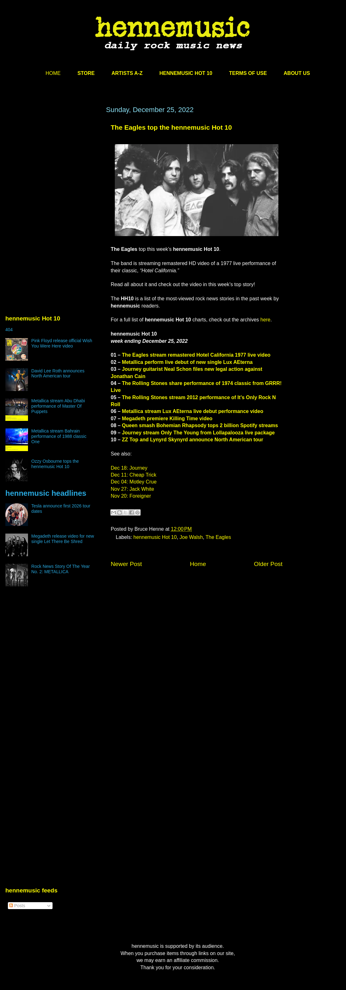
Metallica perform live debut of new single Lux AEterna (187, 362)
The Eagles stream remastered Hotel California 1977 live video (196, 355)
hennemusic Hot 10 (155, 537)
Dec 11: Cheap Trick (133, 475)
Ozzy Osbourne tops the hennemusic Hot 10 (55, 464)
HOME (53, 73)
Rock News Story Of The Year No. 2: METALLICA (60, 569)
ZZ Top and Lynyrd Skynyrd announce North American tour (192, 439)
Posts (17, 905)
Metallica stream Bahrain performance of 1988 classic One (59, 436)
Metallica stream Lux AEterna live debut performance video (192, 411)
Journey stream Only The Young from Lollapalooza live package (198, 432)
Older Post (268, 564)
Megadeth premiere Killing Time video (167, 418)
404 (9, 329)
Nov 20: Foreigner (131, 496)
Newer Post (126, 564)
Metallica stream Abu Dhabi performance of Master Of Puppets (58, 406)
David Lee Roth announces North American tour (58, 373)
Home (198, 564)
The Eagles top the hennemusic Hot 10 (171, 127)
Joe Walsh (191, 537)
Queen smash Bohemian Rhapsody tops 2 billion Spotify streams (200, 425)
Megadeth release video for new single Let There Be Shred (62, 539)
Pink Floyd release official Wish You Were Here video (61, 343)
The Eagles (218, 537)
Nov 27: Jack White (132, 489)
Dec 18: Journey (129, 468)
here (265, 319)
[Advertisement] (52, 166)
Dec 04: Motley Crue (134, 481)
